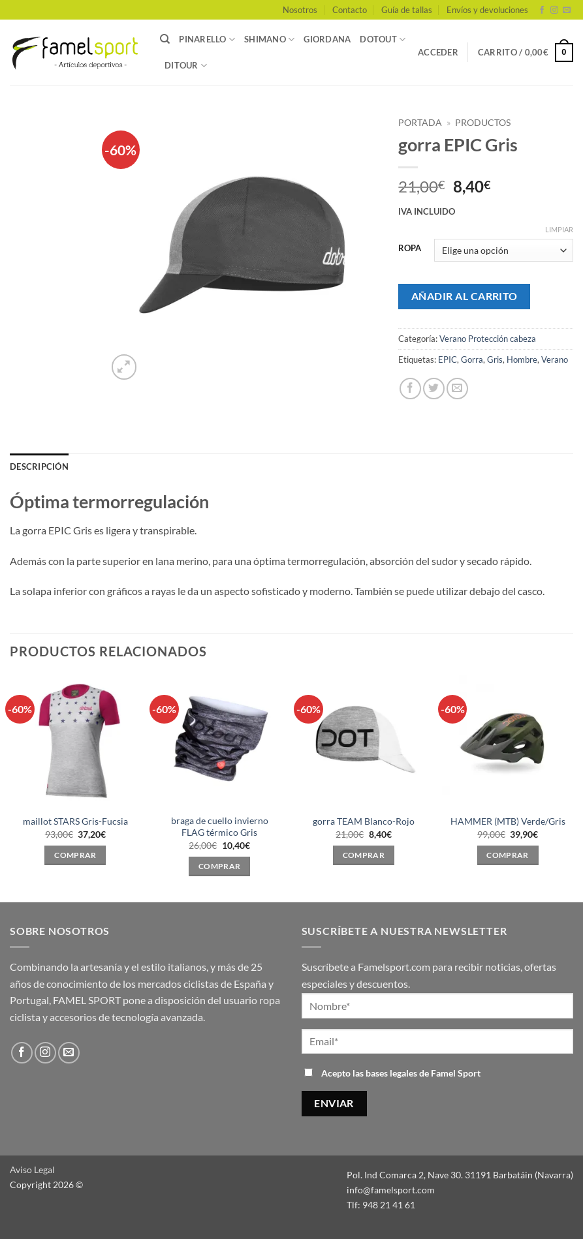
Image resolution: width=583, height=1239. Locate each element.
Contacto (349, 10)
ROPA (409, 248)
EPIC (447, 359)
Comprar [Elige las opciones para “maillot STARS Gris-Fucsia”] (75, 855)
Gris (495, 359)
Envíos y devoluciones (487, 10)
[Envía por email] (457, 388)
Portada (420, 122)
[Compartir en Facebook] (410, 388)
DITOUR (186, 65)
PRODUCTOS (483, 122)
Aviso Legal (32, 1169)
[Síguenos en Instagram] (554, 10)
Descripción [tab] (39, 466)
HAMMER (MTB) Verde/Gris (507, 821)
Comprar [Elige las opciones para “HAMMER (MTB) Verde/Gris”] (507, 855)
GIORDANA (327, 39)
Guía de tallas (406, 10)
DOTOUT (382, 39)
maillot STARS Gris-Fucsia (75, 821)
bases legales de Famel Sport (423, 1072)
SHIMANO (269, 39)
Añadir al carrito (464, 296)
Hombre (522, 359)
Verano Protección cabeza (487, 338)
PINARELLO (207, 39)
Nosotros (300, 10)
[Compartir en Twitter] (434, 388)
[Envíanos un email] (567, 10)
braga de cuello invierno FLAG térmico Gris (219, 826)
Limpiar (559, 229)
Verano (554, 359)
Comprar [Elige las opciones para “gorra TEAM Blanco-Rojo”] (364, 855)
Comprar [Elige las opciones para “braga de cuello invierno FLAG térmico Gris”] (219, 866)
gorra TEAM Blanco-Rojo (364, 821)
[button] (438, 52)
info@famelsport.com (391, 1189)
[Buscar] (165, 39)
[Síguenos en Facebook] (542, 10)
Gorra (472, 359)
